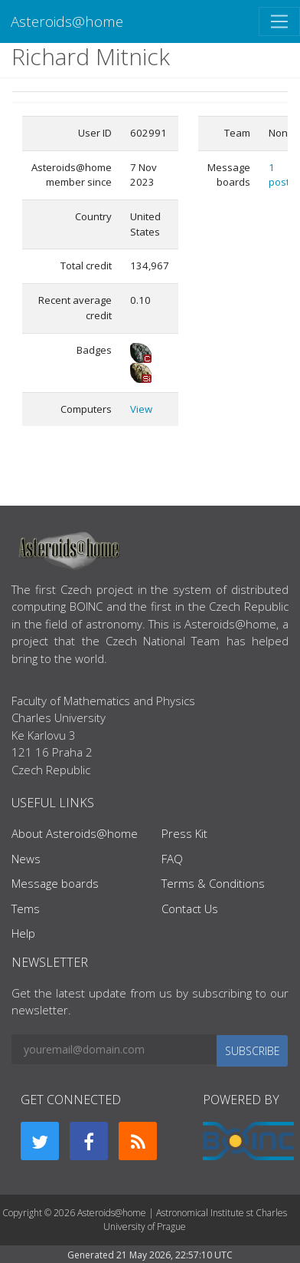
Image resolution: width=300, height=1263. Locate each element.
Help (23, 933)
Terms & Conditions (213, 883)
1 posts (282, 175)
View (141, 409)
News (26, 858)
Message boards (55, 883)
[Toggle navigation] (279, 21)
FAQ (172, 858)
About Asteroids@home (74, 833)
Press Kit (184, 833)
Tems (25, 908)
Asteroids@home (67, 21)
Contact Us (189, 908)
